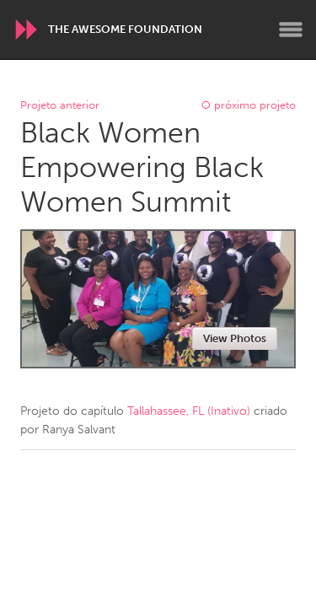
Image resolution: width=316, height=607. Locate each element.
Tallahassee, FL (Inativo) (188, 411)
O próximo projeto (248, 105)
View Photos (234, 338)
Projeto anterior (59, 105)
